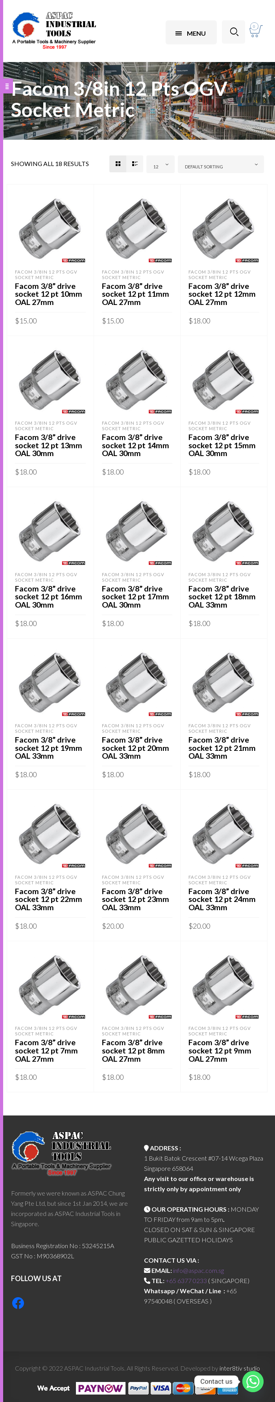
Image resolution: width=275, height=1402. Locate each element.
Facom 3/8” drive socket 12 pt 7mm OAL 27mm (47, 1046)
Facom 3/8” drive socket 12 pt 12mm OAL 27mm (222, 293)
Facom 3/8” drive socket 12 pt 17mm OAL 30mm (136, 594)
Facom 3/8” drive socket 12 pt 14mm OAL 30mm (136, 444)
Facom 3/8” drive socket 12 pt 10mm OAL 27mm (49, 293)
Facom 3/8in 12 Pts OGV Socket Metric (46, 274)
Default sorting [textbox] (204, 166)
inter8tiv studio (240, 1363)
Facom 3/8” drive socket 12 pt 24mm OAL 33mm (222, 896)
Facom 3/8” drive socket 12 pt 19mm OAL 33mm (49, 745)
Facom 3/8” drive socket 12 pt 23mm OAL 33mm (136, 896)
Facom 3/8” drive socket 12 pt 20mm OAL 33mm (136, 745)
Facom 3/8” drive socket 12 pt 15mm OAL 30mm (222, 444)
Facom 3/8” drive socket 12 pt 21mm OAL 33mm (222, 745)
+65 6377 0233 (186, 1276)
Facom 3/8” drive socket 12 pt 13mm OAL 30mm (49, 444)
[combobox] (160, 164)
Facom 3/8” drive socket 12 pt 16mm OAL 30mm (49, 594)
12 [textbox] (155, 166)
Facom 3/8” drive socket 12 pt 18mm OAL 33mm (222, 594)
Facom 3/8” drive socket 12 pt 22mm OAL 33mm (49, 896)
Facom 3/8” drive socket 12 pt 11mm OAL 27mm (136, 293)
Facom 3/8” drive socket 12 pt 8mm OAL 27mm (134, 1046)
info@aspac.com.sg (198, 1266)
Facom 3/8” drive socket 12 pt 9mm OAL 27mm (220, 1046)
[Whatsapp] (253, 1381)
